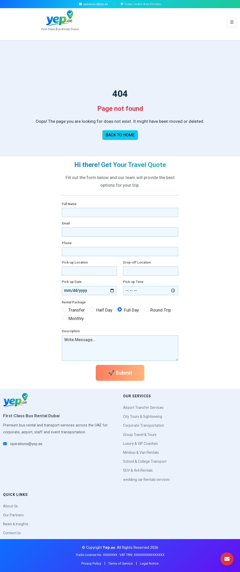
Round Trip (160, 310)
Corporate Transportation (143, 425)
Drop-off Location (137, 262)
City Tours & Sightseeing (142, 416)
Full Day (131, 310)
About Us (10, 506)
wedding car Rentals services (146, 480)
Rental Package (74, 302)
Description (71, 331)
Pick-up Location (75, 262)
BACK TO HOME (120, 135)
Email (66, 223)
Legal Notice (149, 563)
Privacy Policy (91, 563)
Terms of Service (120, 563)
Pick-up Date (72, 282)
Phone (67, 243)
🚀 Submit (120, 373)
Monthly (76, 318)
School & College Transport (144, 461)
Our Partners (13, 515)
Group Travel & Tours (140, 435)
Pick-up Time (133, 282)
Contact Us (12, 533)
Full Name (69, 204)
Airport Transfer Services (143, 408)
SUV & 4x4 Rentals (138, 470)
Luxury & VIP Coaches (140, 444)
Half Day (104, 310)
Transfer (76, 310)
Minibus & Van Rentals (141, 452)
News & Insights (15, 524)
